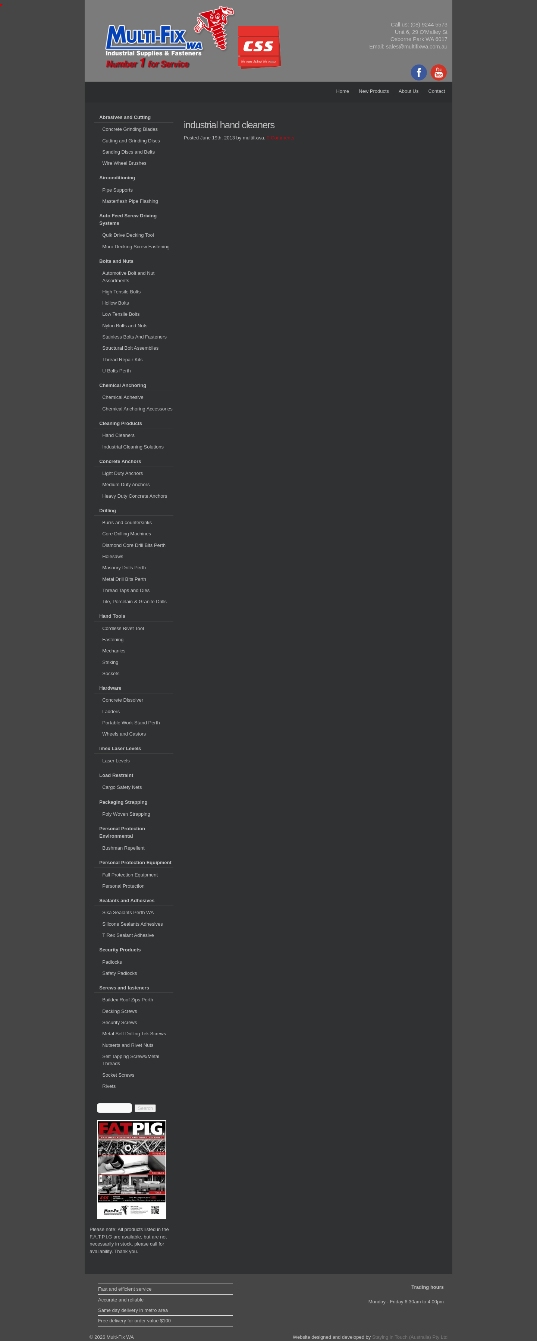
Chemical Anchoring (122, 385)
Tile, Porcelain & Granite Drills (134, 601)
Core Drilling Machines (126, 533)
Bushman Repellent (123, 848)
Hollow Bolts (115, 303)
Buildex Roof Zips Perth (127, 999)
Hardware (110, 688)
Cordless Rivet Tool (123, 628)
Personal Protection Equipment (135, 862)
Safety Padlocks (119, 973)
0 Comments (280, 138)
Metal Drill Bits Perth (124, 579)
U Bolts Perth (116, 371)
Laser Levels (116, 761)
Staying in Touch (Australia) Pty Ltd (410, 1337)
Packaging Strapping (123, 802)
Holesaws (112, 556)
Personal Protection (123, 886)
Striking (110, 662)
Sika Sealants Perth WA (128, 912)
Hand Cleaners (118, 435)
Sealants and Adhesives (126, 900)
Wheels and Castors (124, 734)
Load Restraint (116, 775)
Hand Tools (112, 616)
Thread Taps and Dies (126, 590)
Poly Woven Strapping (126, 814)
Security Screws (119, 1022)
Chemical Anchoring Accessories (137, 409)
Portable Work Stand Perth (131, 722)
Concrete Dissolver (122, 700)
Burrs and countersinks (127, 522)
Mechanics (113, 651)
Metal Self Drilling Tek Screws (134, 1033)
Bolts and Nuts (116, 261)
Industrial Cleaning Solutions (133, 447)
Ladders (111, 711)
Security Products (120, 950)
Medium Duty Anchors (126, 484)
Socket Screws (118, 1075)
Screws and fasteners (124, 988)
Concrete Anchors (120, 461)
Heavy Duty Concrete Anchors (134, 496)
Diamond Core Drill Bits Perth (134, 545)
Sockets (110, 673)
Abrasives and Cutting (125, 117)
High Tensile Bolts (121, 292)
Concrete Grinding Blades (130, 129)
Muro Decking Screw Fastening (136, 246)
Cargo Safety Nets (122, 787)
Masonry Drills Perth (124, 567)
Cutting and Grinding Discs (131, 141)
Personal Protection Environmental (122, 832)
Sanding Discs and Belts (128, 152)
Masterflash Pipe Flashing (130, 201)
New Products (374, 91)
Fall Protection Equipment (130, 875)
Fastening (112, 639)
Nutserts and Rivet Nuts (127, 1045)
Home (342, 91)
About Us (408, 91)
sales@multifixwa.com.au (417, 47)
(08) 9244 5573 (429, 25)
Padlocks (112, 962)
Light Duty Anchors (122, 473)
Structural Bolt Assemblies (130, 348)
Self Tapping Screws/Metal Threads (130, 1060)
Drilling (107, 510)
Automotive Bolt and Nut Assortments (128, 276)
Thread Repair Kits (122, 359)
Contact (436, 91)
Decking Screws (119, 1011)
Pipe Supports (117, 190)
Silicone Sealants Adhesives (132, 924)
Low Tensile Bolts (120, 314)
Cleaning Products (120, 423)
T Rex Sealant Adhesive (128, 935)
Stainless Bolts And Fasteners (134, 337)
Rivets (109, 1086)
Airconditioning (117, 177)
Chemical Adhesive (123, 397)
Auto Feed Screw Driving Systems (128, 219)
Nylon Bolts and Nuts (124, 325)
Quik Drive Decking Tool (128, 235)
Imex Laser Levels (120, 748)
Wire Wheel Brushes (124, 163)
